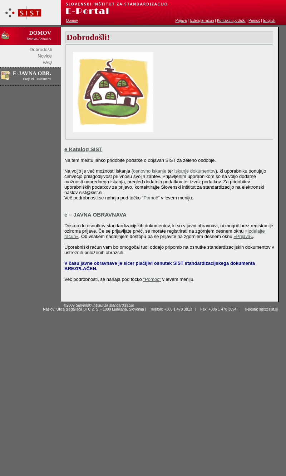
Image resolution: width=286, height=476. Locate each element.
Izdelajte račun (202, 21)
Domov (72, 21)
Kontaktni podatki (231, 21)
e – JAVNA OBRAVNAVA (95, 215)
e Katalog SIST (83, 149)
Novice (45, 56)
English (269, 21)
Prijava (181, 21)
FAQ (47, 62)
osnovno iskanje (149, 171)
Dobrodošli (41, 49)
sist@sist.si (268, 309)
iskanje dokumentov (195, 171)
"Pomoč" (151, 197)
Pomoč (254, 21)
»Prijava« (243, 236)
